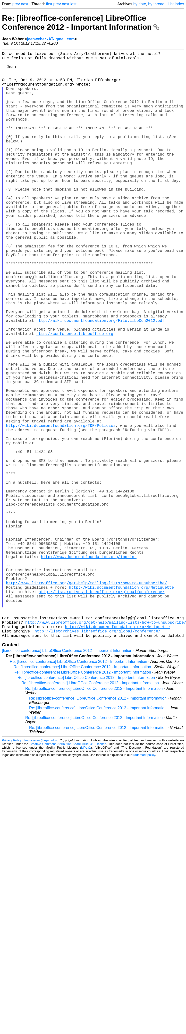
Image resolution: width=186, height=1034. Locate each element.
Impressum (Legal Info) (40, 870)
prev (16, 4)
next (24, 4)
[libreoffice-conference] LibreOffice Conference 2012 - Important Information (67, 781)
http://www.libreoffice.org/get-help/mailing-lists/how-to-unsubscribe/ (86, 701)
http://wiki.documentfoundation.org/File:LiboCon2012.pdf (100, 380)
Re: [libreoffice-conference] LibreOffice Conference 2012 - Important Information (80, 22)
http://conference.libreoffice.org (74, 396)
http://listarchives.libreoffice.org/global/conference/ (101, 712)
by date (139, 4)
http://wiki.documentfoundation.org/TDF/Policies (61, 509)
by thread (156, 4)
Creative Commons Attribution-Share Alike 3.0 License (67, 874)
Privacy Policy (11, 870)
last (73, 4)
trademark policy (144, 885)
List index (176, 4)
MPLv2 (86, 878)
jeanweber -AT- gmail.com (51, 39)
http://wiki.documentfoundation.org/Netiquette (121, 707)
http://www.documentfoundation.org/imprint (89, 669)
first (49, 4)
